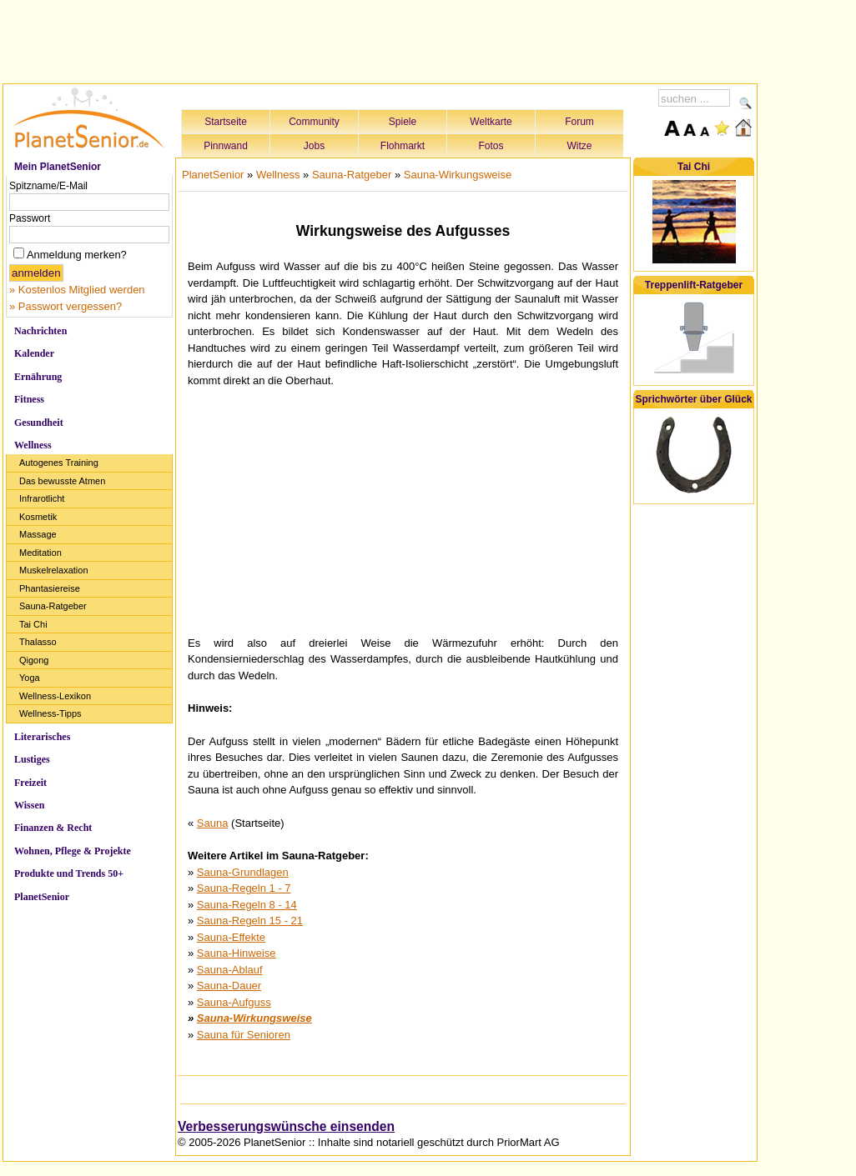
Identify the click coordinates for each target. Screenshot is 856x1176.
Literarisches (42, 737)
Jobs (314, 146)
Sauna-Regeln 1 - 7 (244, 888)
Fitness (29, 399)
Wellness (33, 445)
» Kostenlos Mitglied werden (77, 289)
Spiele (402, 122)
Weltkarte (490, 122)
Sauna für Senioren (243, 1034)
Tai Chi (33, 624)
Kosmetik (38, 517)
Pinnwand (226, 146)
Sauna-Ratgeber (53, 606)
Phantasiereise (49, 588)
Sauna (213, 823)
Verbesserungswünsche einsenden (286, 1126)
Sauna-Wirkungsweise (457, 174)
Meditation (40, 553)
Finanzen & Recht (53, 827)
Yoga (29, 678)
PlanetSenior (41, 897)
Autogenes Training (58, 463)
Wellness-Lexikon (55, 696)
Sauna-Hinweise (236, 953)
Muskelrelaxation (53, 570)
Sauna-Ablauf (230, 969)
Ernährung (38, 377)
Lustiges (32, 759)
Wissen (29, 805)
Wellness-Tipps (50, 713)
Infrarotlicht (41, 498)
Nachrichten (40, 331)
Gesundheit (38, 422)
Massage (38, 534)
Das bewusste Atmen (62, 481)
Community (314, 122)
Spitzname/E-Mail (48, 186)
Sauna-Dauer (229, 985)
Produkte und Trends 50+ (68, 873)
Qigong (33, 660)
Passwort (29, 218)
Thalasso (38, 642)
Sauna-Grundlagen (243, 872)
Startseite (225, 122)
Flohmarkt (402, 146)
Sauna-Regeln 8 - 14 (247, 904)
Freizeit (30, 782)
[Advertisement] (380, 39)
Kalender (34, 353)
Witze (579, 146)
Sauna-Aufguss (234, 1002)
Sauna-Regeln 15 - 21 (250, 920)
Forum (579, 122)
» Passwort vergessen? (65, 306)
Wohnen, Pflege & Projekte (72, 851)
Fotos (490, 146)
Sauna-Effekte (231, 937)
